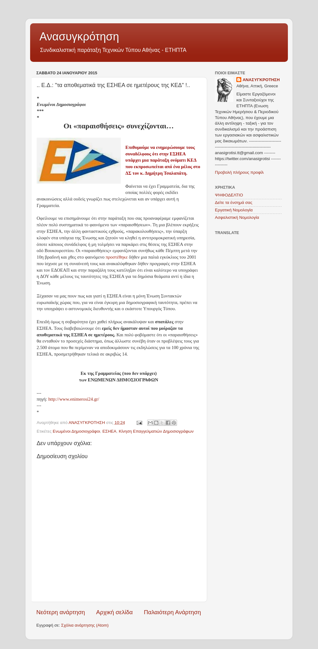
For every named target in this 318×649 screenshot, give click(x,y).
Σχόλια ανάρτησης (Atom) (85, 625)
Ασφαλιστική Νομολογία (237, 217)
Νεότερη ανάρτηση (60, 612)
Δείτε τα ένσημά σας (233, 202)
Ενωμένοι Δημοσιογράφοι (76, 431)
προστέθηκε (117, 257)
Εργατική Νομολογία (233, 210)
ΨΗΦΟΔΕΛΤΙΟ (229, 195)
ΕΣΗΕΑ (109, 431)
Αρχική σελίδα (114, 612)
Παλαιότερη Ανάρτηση (172, 612)
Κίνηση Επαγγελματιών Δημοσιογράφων (156, 431)
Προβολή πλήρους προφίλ (239, 172)
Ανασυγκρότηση (79, 36)
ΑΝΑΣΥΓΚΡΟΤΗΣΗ (261, 79)
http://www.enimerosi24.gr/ (73, 399)
